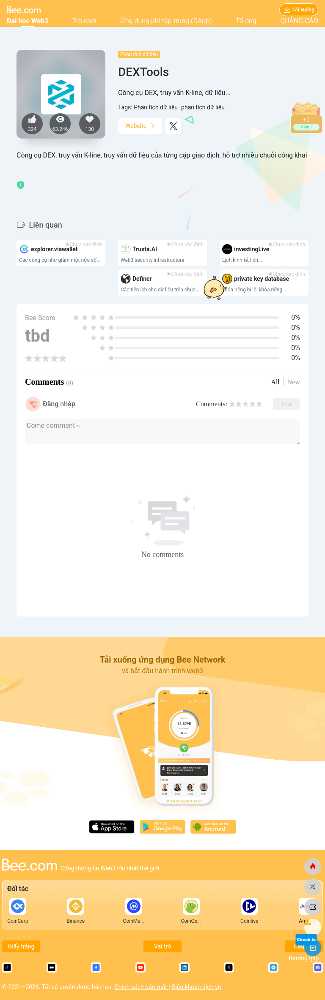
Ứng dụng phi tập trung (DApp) (166, 21)
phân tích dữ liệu (203, 107)
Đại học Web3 (27, 21)
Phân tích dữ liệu (139, 54)
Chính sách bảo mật (141, 987)
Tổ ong (246, 21)
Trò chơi (84, 21)
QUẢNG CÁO (299, 21)
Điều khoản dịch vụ (196, 987)
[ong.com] (312, 866)
